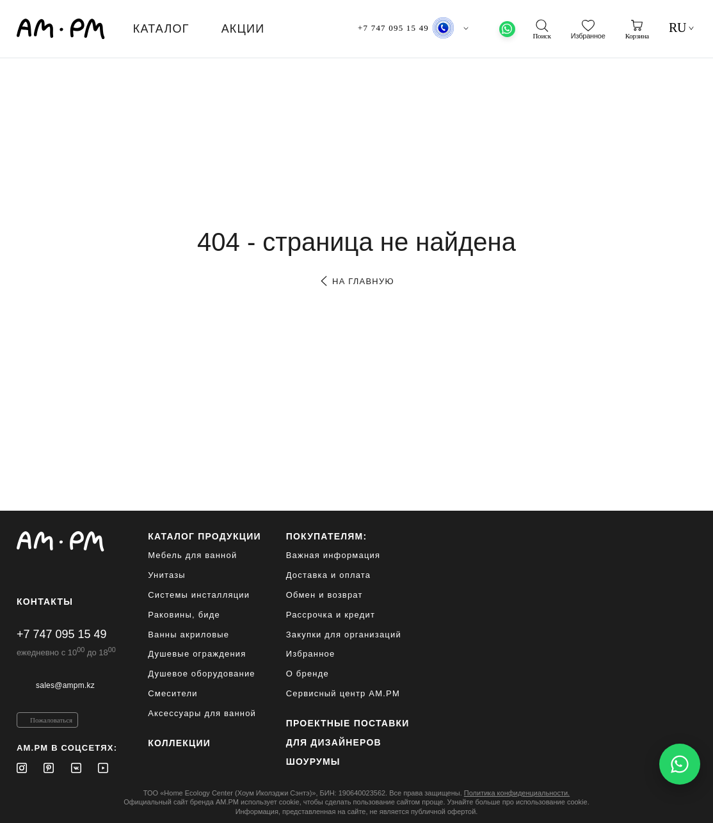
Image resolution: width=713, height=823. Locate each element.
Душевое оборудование (201, 673)
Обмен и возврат (324, 595)
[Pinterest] (49, 768)
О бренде (307, 673)
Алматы (447, 29)
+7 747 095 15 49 (62, 634)
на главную (356, 281)
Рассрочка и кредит (330, 614)
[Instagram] (22, 768)
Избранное (310, 654)
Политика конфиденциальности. (517, 793)
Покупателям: (326, 536)
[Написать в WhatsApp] (679, 764)
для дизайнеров (333, 742)
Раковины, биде (184, 614)
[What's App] (507, 29)
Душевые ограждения (197, 654)
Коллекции (179, 743)
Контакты (45, 601)
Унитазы (167, 575)
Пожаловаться (51, 720)
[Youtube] (103, 768)
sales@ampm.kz (65, 685)
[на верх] (683, 803)
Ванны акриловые (188, 634)
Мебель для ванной (192, 555)
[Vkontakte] (76, 768)
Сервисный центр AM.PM (343, 693)
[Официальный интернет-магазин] (67, 541)
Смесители (173, 693)
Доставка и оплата (328, 575)
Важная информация (333, 555)
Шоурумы (313, 761)
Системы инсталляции (199, 595)
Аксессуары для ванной (202, 713)
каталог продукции (204, 536)
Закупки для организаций (343, 634)
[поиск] (541, 29)
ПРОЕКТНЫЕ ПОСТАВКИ (348, 723)
